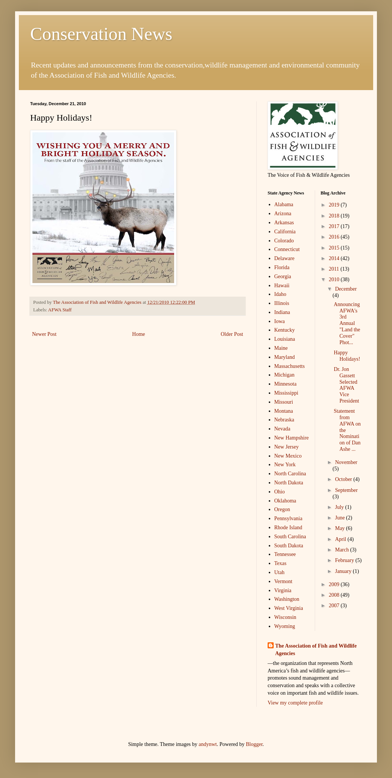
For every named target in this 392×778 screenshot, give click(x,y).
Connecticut (287, 249)
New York (285, 464)
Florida (281, 267)
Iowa (279, 321)
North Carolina (290, 473)
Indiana (282, 312)
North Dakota (288, 482)
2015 (335, 248)
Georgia (282, 276)
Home (138, 334)
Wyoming (284, 626)
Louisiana (284, 339)
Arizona (282, 213)
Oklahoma (285, 501)
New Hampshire (291, 438)
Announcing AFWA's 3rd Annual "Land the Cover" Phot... (347, 323)
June (340, 518)
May (340, 528)
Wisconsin (285, 617)
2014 (335, 258)
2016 (335, 237)
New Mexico (288, 456)
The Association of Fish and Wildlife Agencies (316, 649)
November (346, 462)
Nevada (282, 429)
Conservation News (101, 34)
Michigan (284, 375)
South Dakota (288, 545)
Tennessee (285, 554)
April (341, 539)
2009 (335, 584)
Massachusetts (289, 366)
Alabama (284, 204)
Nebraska (284, 420)
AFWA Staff (60, 309)
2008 (335, 595)
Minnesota (285, 384)
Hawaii (281, 285)
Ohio (279, 492)
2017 (335, 226)
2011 (334, 269)
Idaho (280, 294)
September (346, 490)
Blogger (254, 744)
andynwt (208, 744)
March (342, 550)
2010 (335, 279)
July (340, 507)
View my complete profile (295, 703)
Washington (287, 599)
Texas (280, 563)
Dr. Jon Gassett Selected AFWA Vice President (346, 385)
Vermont (283, 581)
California (285, 231)
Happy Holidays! (347, 356)
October (344, 479)
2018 (335, 216)
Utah (279, 572)
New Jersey (286, 447)
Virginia (283, 590)
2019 (335, 205)
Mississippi (286, 393)
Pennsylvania (288, 518)
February (345, 560)
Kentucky (284, 330)
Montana (283, 411)
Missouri (283, 402)
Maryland (284, 357)
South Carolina (290, 536)
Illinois (281, 303)
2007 (335, 605)
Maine (281, 348)
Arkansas (284, 222)
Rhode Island (288, 527)
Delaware (284, 258)
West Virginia (288, 608)
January (344, 571)
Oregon (282, 509)
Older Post (232, 334)
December (346, 289)
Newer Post (44, 334)
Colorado (284, 241)
